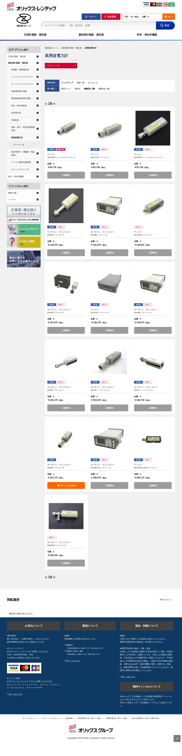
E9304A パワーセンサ (55, 390)
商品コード (66, 89)
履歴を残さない (166, 600)
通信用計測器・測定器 (91, 34)
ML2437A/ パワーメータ (100, 313)
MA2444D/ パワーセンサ (143, 235)
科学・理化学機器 (147, 34)
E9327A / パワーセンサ (143, 390)
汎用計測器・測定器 (35, 34)
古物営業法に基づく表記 (116, 718)
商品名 (78, 89)
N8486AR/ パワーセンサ (56, 545)
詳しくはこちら (15, 694)
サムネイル (93, 83)
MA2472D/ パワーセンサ (100, 157)
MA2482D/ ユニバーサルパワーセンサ (148, 157)
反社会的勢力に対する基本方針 (145, 718)
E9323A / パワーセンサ (100, 390)
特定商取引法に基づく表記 (89, 718)
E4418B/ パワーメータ (99, 235)
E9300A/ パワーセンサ (55, 235)
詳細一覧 (80, 83)
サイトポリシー (29, 718)
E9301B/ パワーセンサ (55, 313)
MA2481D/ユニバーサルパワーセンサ (61, 157)
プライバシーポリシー (51, 718)
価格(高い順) (104, 89)
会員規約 (69, 718)
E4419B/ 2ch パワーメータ (101, 468)
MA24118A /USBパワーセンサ (145, 468)
